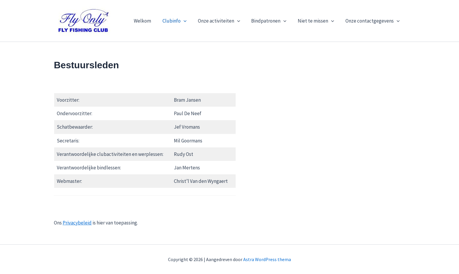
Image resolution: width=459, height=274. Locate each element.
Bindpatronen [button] (272, 21)
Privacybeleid (77, 222)
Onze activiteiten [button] (223, 21)
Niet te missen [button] (318, 21)
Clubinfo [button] (180, 21)
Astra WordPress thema (267, 259)
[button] (189, 21)
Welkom (149, 21)
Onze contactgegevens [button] (373, 21)
